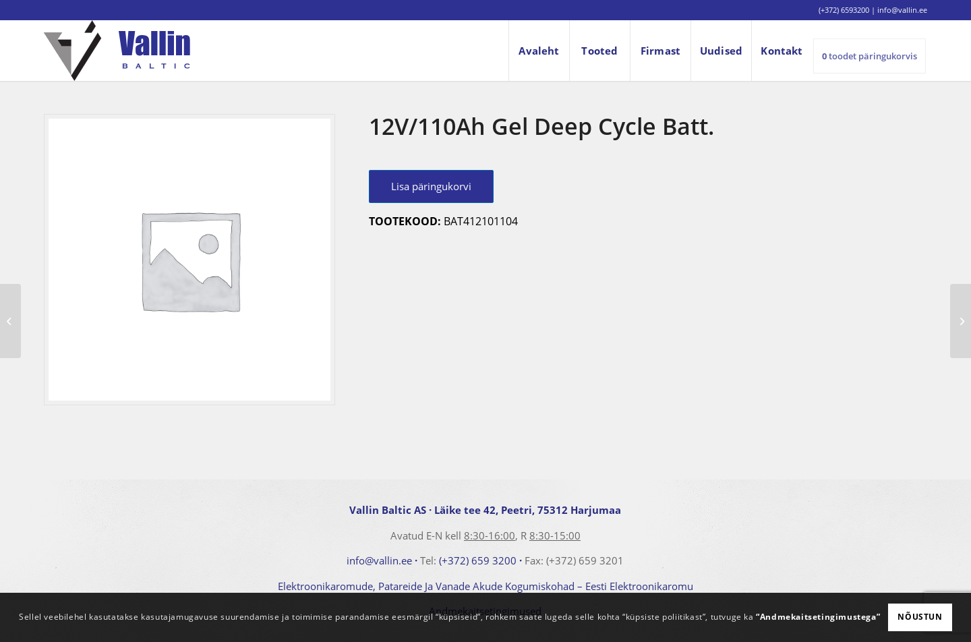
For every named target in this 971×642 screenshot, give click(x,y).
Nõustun (920, 616)
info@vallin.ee (379, 560)
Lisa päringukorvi (431, 186)
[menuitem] (538, 50)
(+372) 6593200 (844, 10)
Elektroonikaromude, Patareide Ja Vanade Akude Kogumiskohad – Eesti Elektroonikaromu (485, 586)
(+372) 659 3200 (478, 560)
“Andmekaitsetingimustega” (818, 616)
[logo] (117, 50)
